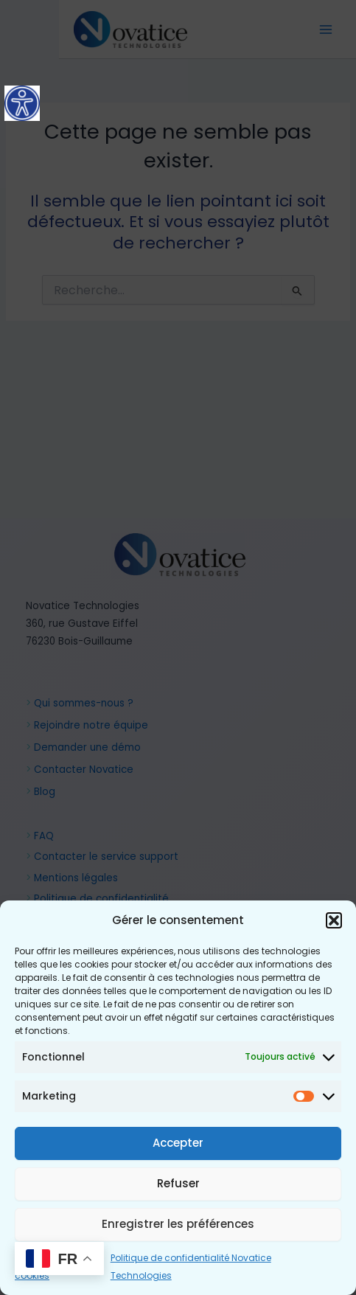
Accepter (178, 1142)
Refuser (178, 1183)
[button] (334, 920)
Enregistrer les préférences (178, 1224)
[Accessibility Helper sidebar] (22, 103)
